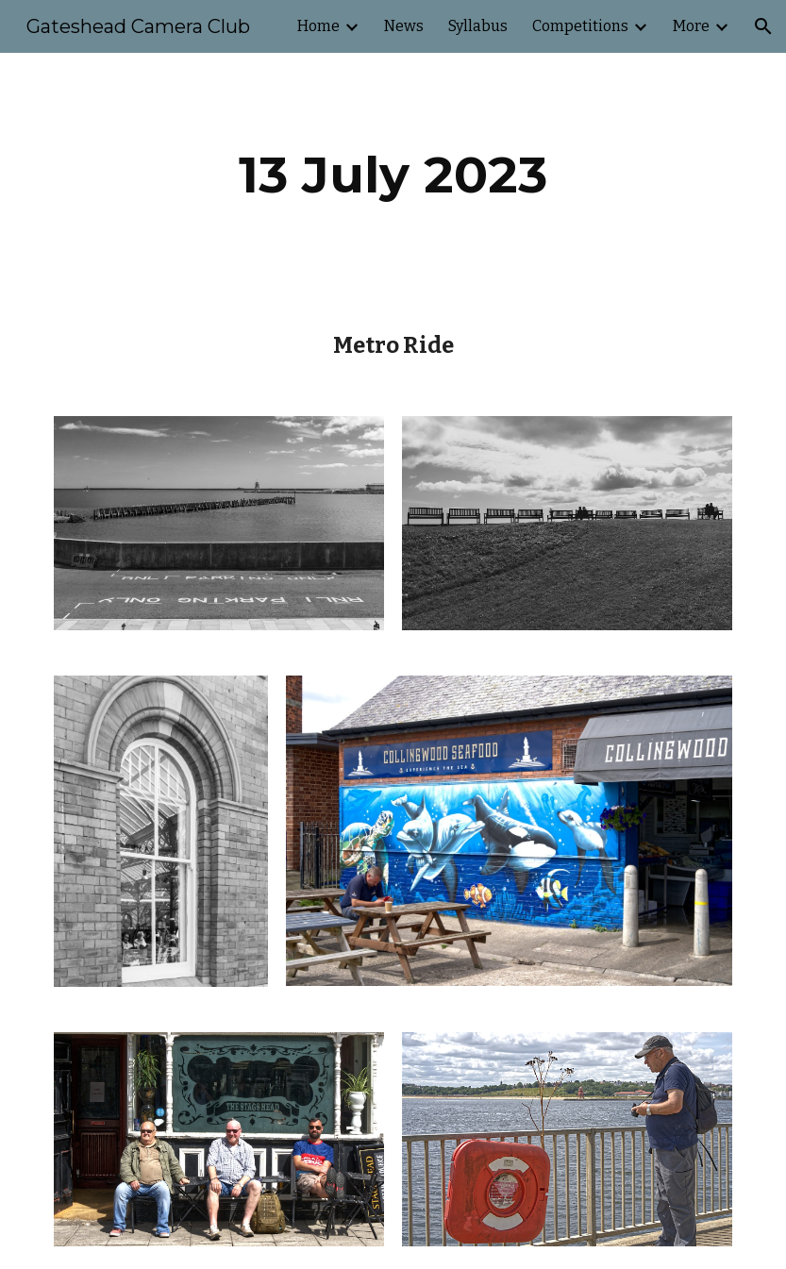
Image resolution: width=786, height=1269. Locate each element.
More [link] (691, 26)
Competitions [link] (580, 26)
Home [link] (318, 26)
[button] (763, 26)
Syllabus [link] (478, 26)
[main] (393, 175)
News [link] (404, 26)
